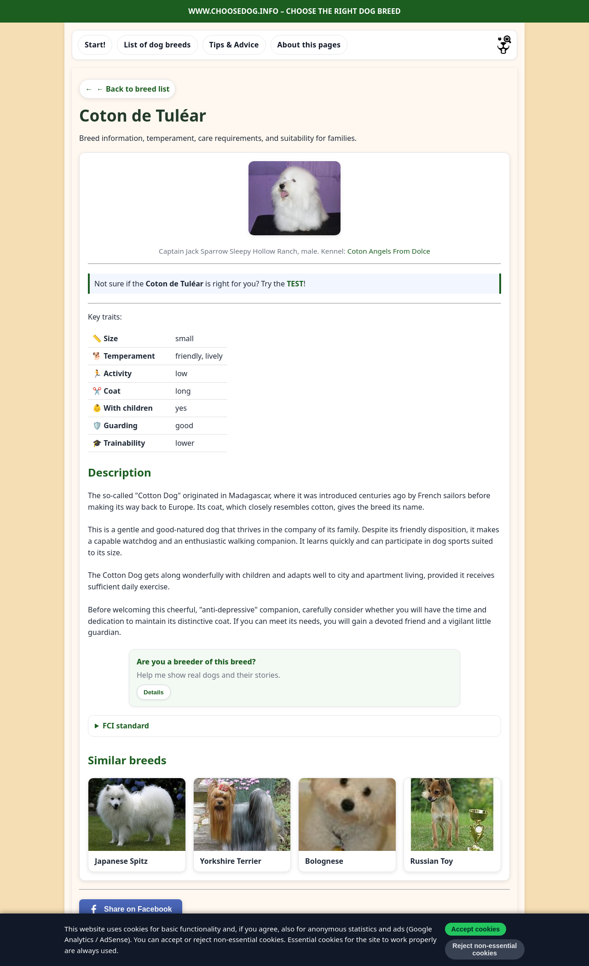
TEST (295, 284)
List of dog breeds (157, 45)
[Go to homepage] (504, 44)
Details (154, 692)
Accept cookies (475, 929)
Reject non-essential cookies (484, 949)
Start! (95, 45)
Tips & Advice (234, 45)
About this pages (309, 45)
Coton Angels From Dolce (388, 251)
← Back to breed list (133, 89)
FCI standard (126, 726)
